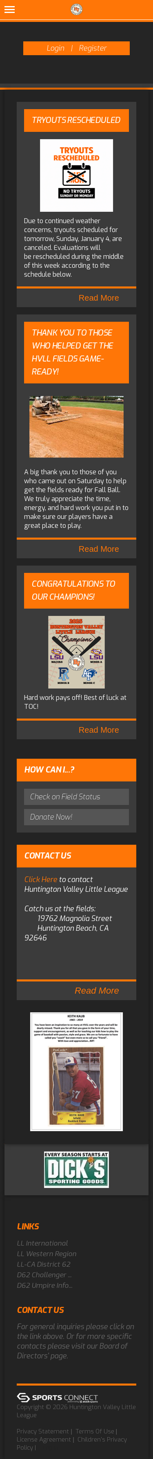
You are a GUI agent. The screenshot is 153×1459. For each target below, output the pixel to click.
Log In (50, 1447)
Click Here (40, 879)
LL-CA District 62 (43, 1264)
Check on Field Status (65, 797)
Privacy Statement (43, 1431)
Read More (99, 297)
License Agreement (44, 1439)
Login (55, 48)
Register (92, 48)
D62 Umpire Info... (44, 1285)
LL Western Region (46, 1254)
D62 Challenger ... (44, 1275)
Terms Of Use (94, 1431)
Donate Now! (51, 817)
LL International (42, 1243)
